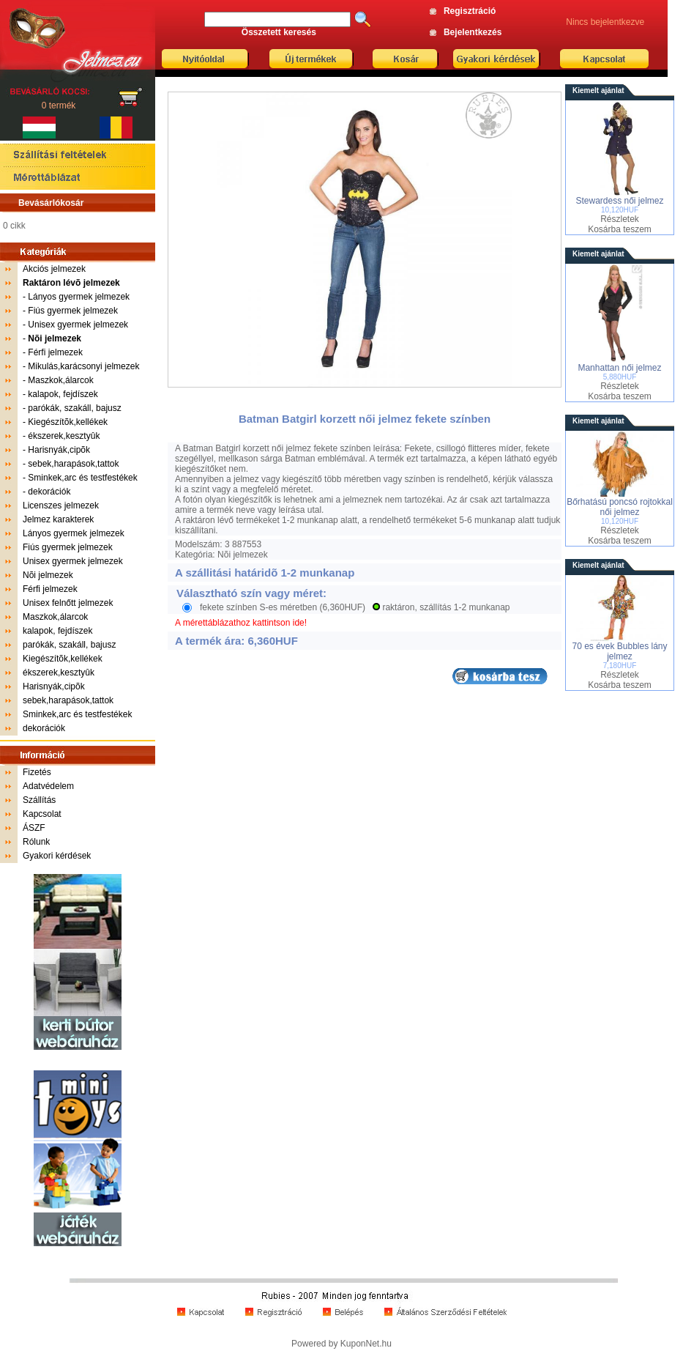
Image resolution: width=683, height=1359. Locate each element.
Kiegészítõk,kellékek (68, 422)
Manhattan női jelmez (619, 368)
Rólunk (36, 842)
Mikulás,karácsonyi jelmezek (83, 366)
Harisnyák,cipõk (59, 450)
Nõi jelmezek (48, 575)
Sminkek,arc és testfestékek (82, 478)
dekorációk (49, 491)
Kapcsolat (42, 814)
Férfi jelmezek (55, 352)
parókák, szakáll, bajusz (74, 408)
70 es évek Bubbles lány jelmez (619, 651)
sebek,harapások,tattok (73, 464)
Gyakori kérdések (57, 856)
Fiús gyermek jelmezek (73, 311)
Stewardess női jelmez (619, 201)
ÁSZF (34, 828)
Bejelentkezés (472, 32)
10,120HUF (619, 210)
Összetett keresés (279, 32)
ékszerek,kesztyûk (64, 436)
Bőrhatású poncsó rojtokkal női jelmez (620, 507)
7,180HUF (620, 666)
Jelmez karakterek (58, 519)
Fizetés (37, 772)
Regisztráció (470, 11)
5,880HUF (620, 377)
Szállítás (39, 800)
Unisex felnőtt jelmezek (68, 603)
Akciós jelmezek (54, 269)
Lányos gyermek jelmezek (79, 297)
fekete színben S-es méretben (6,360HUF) (282, 607)
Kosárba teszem (620, 229)
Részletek (619, 219)
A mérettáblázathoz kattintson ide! (241, 623)
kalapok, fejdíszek (62, 394)
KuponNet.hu (366, 1343)
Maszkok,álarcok (60, 380)
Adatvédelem (48, 786)
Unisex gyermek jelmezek (78, 324)
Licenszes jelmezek (61, 505)
